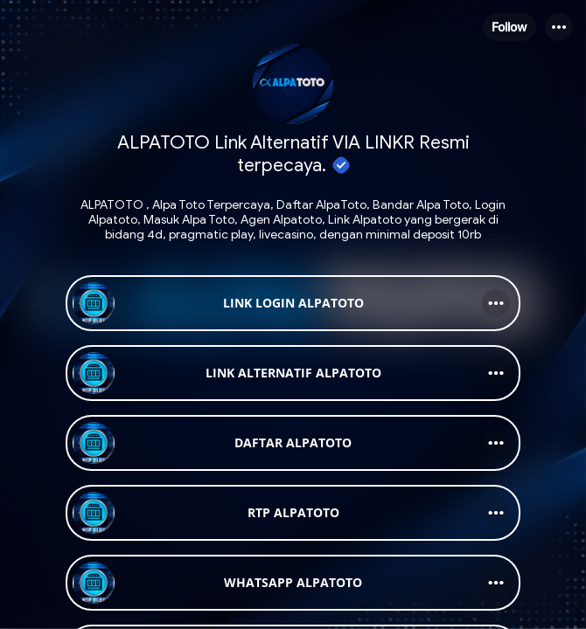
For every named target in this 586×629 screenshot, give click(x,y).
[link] (293, 303)
